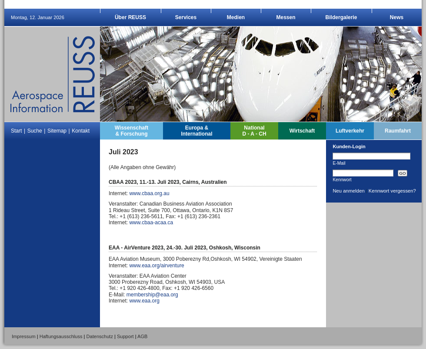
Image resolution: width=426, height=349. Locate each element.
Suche (34, 131)
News (396, 17)
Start (16, 131)
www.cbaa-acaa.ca (151, 222)
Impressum (24, 336)
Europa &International (196, 131)
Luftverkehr (350, 131)
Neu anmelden (348, 190)
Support (125, 336)
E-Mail (339, 163)
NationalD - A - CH (254, 131)
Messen (285, 17)
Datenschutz (100, 336)
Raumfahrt (398, 131)
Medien (236, 17)
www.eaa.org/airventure (156, 266)
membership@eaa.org (152, 295)
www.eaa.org (144, 301)
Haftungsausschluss (61, 336)
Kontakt (81, 131)
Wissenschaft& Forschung (131, 131)
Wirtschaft (302, 131)
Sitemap (57, 131)
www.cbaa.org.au (149, 193)
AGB (142, 336)
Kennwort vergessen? (392, 190)
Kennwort (342, 179)
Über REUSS (130, 17)
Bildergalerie (341, 17)
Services (185, 17)
